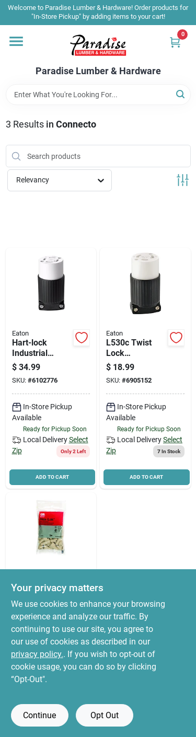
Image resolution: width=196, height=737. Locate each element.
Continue (39, 715)
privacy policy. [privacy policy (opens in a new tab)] (37, 654)
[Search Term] (98, 94)
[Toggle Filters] (183, 180)
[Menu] (16, 41)
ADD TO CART (52, 477)
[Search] (181, 93)
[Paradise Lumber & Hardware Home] (98, 45)
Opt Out (104, 715)
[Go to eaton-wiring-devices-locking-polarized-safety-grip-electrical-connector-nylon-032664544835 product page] (51, 368)
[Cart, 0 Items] (175, 42)
